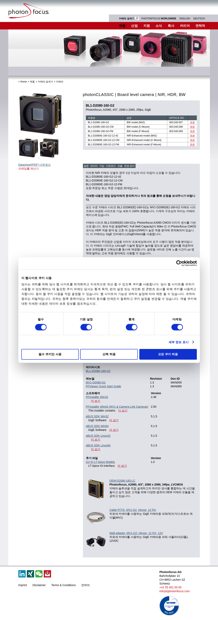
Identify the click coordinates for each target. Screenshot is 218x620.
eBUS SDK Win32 (97, 416)
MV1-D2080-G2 (96, 382)
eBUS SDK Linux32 (98, 435)
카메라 (59, 81)
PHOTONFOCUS (158, 18)
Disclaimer (39, 585)
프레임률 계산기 (28, 168)
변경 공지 (129, 166)
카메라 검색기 (45, 81)
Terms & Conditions (63, 585)
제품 (122, 25)
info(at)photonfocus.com (175, 591)
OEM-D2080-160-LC (122, 480)
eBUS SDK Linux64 (98, 445)
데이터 (94, 166)
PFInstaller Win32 (97, 397)
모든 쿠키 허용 (168, 354)
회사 (171, 25)
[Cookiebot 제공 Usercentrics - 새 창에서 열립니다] (179, 263)
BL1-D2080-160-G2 (98, 371)
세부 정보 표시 (179, 342)
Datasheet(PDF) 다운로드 (34, 164)
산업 (134, 25)
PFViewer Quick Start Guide (103, 386)
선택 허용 (108, 354)
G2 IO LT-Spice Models (100, 462)
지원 (146, 25)
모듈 (120, 166)
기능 (101, 166)
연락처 (200, 25)
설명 (86, 166)
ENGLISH (184, 18)
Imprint (22, 585)
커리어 (185, 25)
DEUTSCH (199, 18)
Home (23, 81)
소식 (158, 25)
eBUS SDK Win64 (97, 426)
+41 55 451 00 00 (170, 587)
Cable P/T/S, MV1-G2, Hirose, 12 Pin (133, 510)
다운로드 (111, 166)
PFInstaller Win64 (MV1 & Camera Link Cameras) (117, 406)
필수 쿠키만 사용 (50, 354)
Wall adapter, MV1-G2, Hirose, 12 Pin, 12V (136, 533)
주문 (192, 122)
